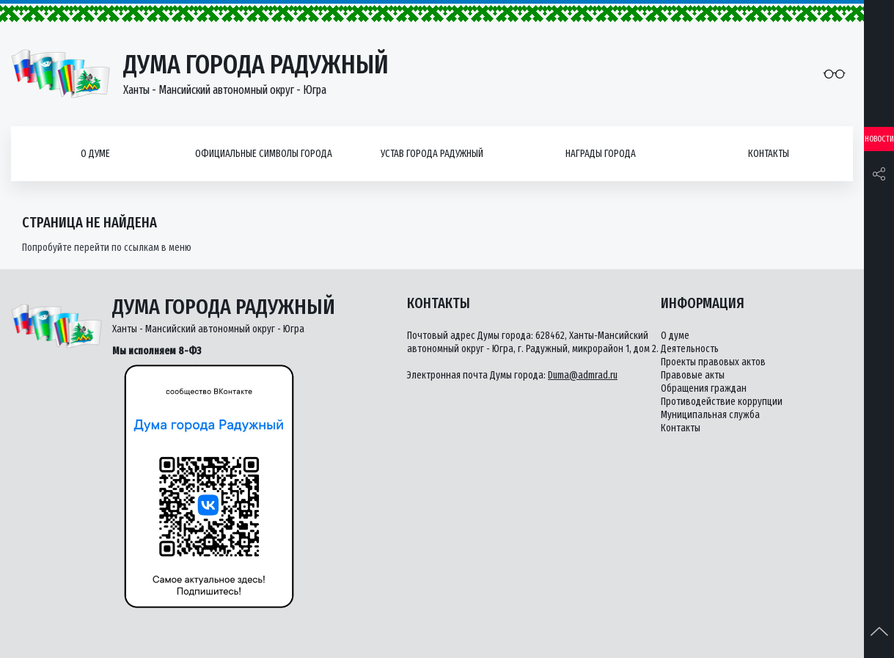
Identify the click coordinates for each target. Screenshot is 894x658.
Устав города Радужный (432, 153)
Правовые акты (693, 375)
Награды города (600, 153)
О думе (95, 153)
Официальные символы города (263, 153)
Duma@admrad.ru (583, 375)
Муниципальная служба (710, 415)
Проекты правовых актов (713, 362)
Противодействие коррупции (722, 401)
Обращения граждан (704, 388)
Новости (879, 139)
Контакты (768, 153)
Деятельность (690, 349)
